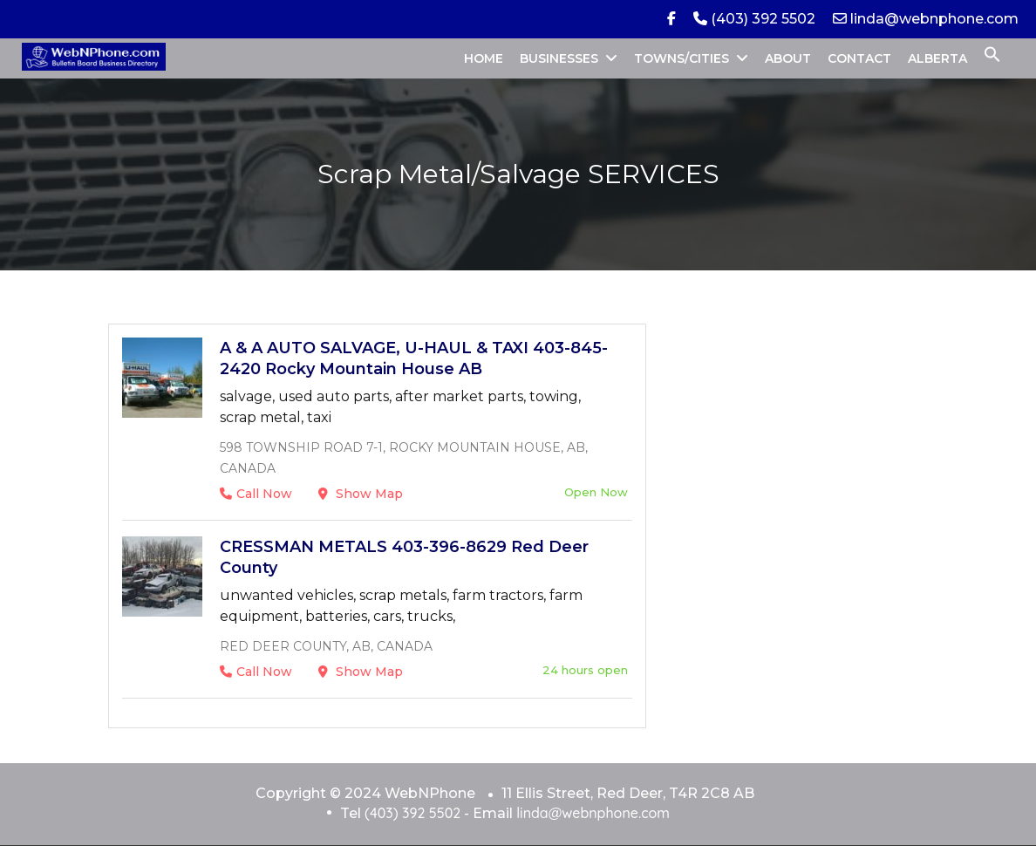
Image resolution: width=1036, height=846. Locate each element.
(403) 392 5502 (754, 18)
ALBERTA (937, 58)
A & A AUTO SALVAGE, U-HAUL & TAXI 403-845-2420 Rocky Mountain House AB (414, 358)
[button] (992, 58)
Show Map (360, 493)
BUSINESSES (559, 58)
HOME (483, 58)
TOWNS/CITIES (681, 58)
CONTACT (859, 58)
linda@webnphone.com (926, 18)
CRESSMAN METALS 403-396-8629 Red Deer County (404, 557)
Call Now (256, 493)
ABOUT (788, 58)
